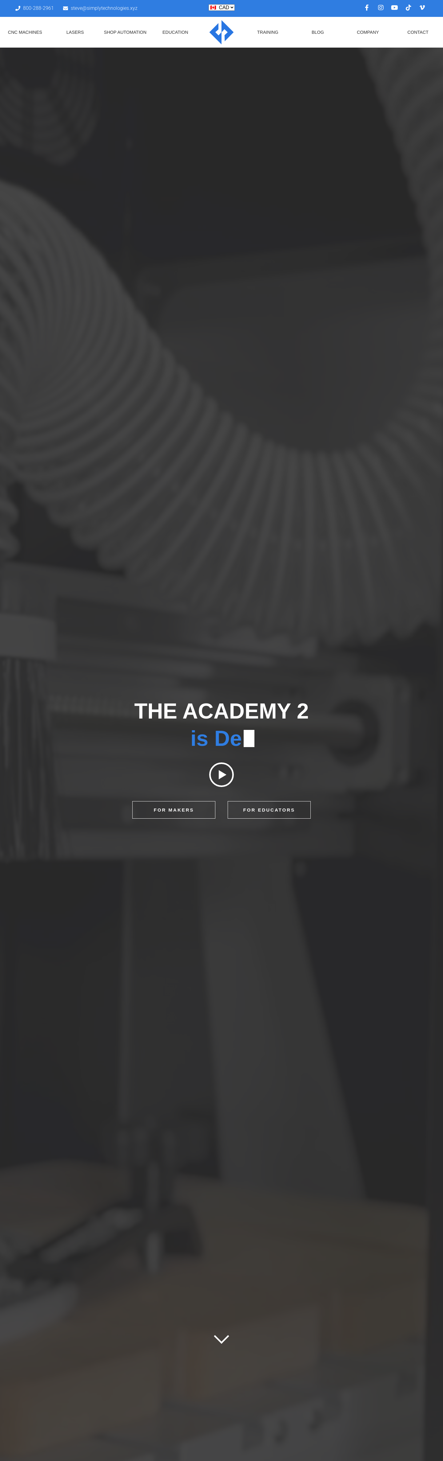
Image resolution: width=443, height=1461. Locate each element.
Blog (318, 32)
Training (267, 32)
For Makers (174, 809)
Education (175, 32)
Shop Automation (125, 32)
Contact (417, 32)
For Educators (269, 809)
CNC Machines (25, 32)
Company (368, 32)
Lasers (75, 32)
